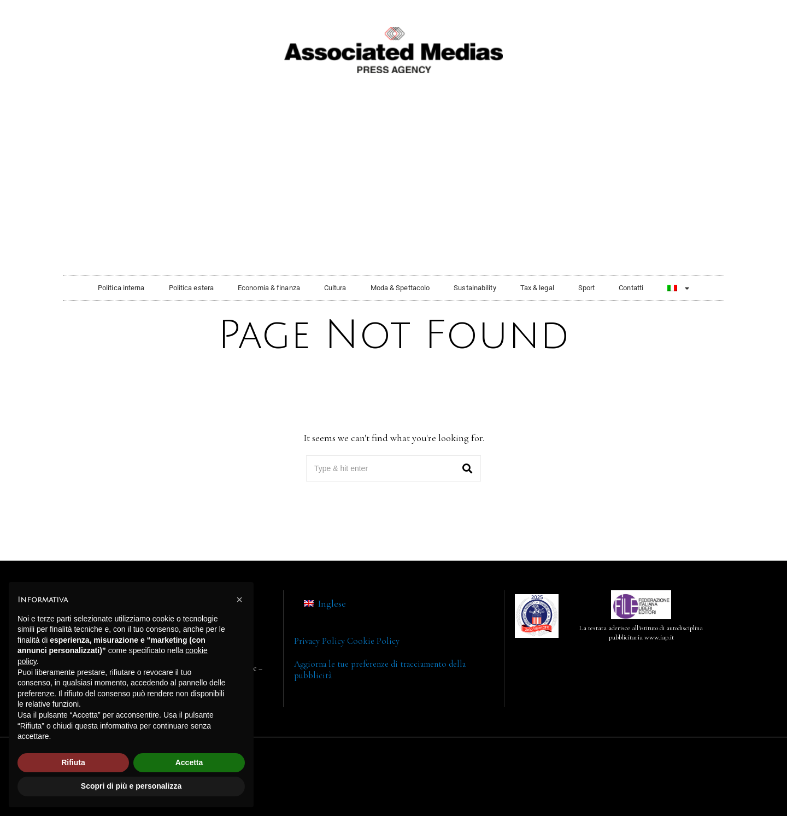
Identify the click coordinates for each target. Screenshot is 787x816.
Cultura (335, 288)
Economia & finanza (269, 288)
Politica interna (121, 288)
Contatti (631, 288)
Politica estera (191, 288)
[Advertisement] (393, 188)
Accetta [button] (189, 762)
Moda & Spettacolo (400, 288)
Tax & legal (537, 288)
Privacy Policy (319, 641)
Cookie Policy (373, 641)
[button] (468, 468)
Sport (586, 288)
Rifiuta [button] (73, 762)
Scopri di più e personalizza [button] (131, 786)
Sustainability (475, 288)
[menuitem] (678, 288)
